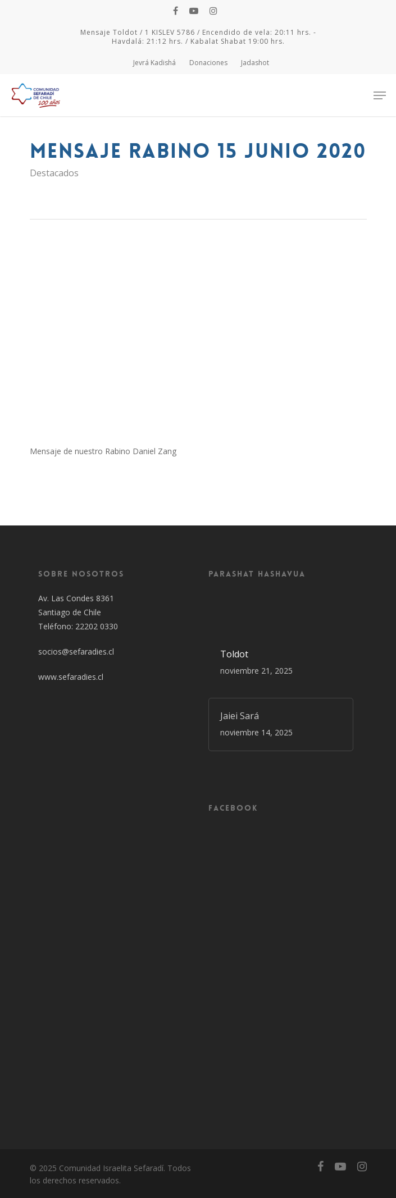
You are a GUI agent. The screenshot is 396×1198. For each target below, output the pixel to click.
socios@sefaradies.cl (76, 651)
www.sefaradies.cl (70, 676)
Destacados (54, 173)
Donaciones (208, 62)
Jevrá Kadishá (154, 62)
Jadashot (255, 62)
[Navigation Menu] (380, 95)
